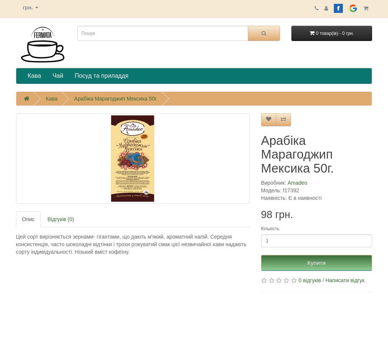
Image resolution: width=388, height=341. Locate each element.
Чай (57, 75)
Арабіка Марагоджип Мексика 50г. (116, 99)
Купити (316, 262)
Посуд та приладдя (101, 75)
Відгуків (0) (60, 219)
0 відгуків (310, 280)
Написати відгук (345, 280)
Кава (34, 75)
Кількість (270, 228)
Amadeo (297, 183)
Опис (28, 219)
